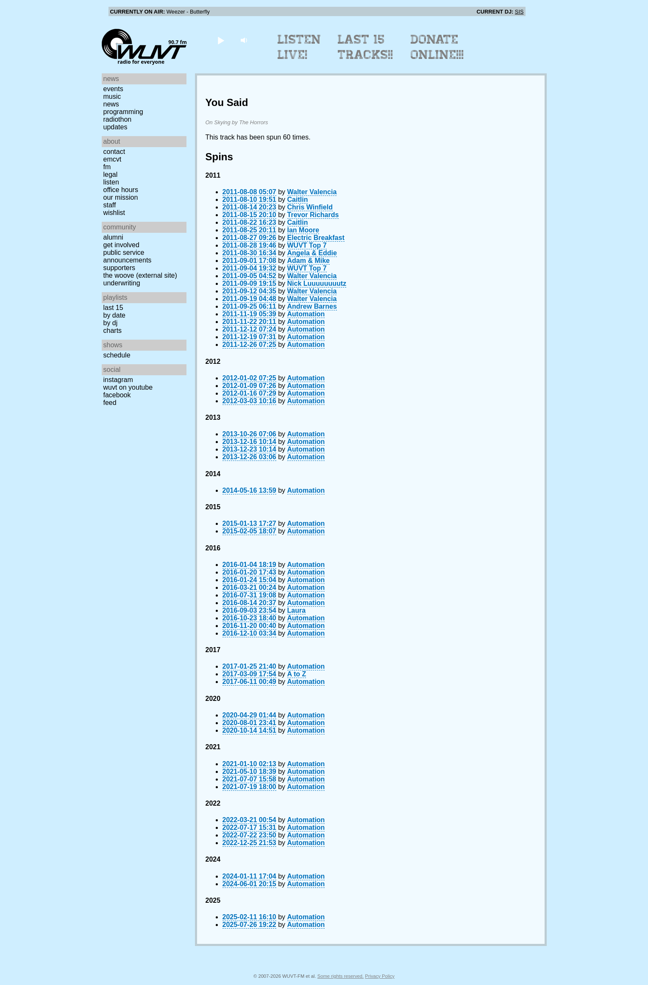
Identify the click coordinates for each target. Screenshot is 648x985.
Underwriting (121, 283)
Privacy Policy (380, 976)
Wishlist (114, 212)
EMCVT (112, 159)
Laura (296, 610)
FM (107, 166)
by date (114, 315)
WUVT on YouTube (128, 387)
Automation (306, 314)
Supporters (119, 267)
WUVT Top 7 (307, 245)
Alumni (113, 237)
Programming (123, 111)
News (111, 104)
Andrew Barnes (312, 306)
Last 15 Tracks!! (365, 47)
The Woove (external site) (140, 275)
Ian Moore (303, 230)
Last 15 (113, 307)
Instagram (118, 379)
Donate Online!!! (437, 47)
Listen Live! (299, 47)
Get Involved (121, 244)
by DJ (110, 322)
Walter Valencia (312, 191)
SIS (519, 11)
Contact (114, 151)
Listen (111, 182)
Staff (109, 205)
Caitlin (297, 199)
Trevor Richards (313, 214)
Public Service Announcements (127, 256)
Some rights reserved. (340, 976)
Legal (110, 174)
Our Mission (120, 197)
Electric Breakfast (316, 237)
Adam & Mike (308, 260)
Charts (112, 330)
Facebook (117, 395)
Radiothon (117, 119)
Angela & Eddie (312, 253)
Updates (115, 127)
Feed (110, 402)
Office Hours (120, 189)
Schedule (117, 355)
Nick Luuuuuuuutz (317, 283)
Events (113, 88)
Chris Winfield (310, 207)
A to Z (296, 674)
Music (112, 96)
